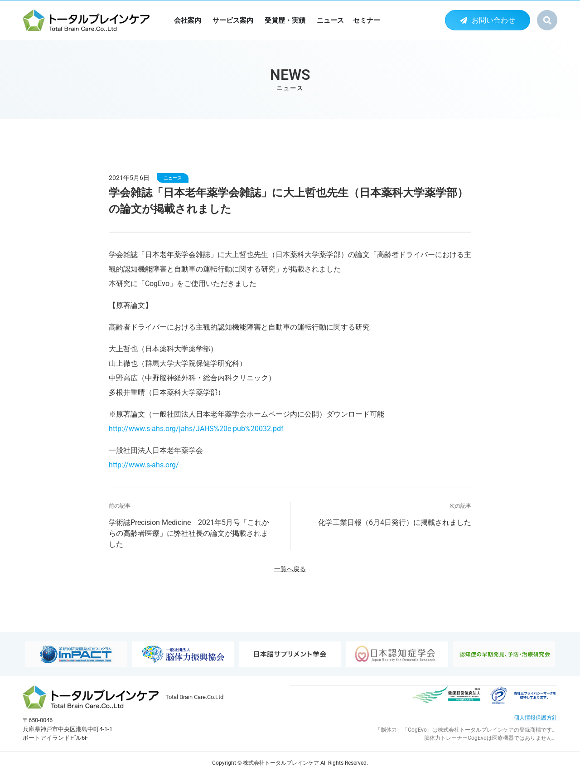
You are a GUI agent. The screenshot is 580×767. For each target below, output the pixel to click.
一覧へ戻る (290, 569)
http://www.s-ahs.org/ (144, 465)
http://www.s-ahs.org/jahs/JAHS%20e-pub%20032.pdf (196, 428)
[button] (547, 20)
